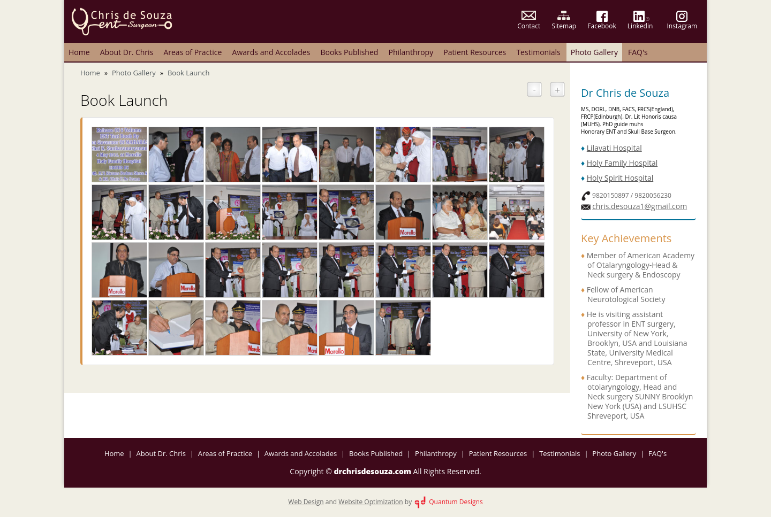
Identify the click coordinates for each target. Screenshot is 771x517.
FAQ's (638, 52)
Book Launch (188, 73)
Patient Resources (474, 52)
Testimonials (538, 52)
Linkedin (640, 25)
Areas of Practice (192, 52)
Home (79, 52)
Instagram (682, 25)
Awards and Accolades (271, 52)
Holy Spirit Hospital (620, 178)
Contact (528, 25)
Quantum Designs (447, 501)
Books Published (349, 52)
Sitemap (563, 25)
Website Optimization (370, 501)
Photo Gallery (594, 52)
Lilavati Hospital (614, 148)
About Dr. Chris (127, 52)
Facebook (601, 25)
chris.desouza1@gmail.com (639, 206)
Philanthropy (410, 52)
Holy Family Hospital (622, 163)
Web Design (305, 501)
